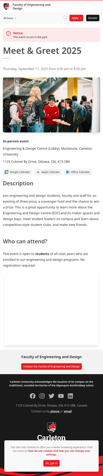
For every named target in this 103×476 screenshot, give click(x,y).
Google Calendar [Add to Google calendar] (17, 172)
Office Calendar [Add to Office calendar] (78, 172)
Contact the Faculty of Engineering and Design (51, 366)
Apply (75, 18)
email (68, 411)
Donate (92, 18)
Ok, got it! (51, 463)
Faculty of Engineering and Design (31, 6)
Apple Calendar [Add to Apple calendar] (48, 172)
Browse (8, 18)
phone (55, 411)
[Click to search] (65, 18)
